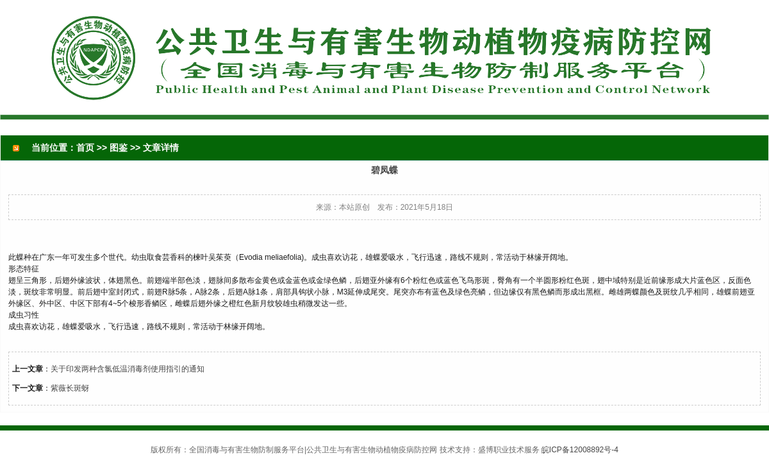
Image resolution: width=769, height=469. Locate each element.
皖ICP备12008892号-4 (580, 449)
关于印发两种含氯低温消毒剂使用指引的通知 (127, 368)
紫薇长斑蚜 (70, 388)
